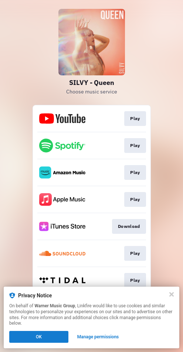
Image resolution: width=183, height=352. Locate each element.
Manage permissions (98, 336)
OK (39, 336)
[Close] (171, 294)
